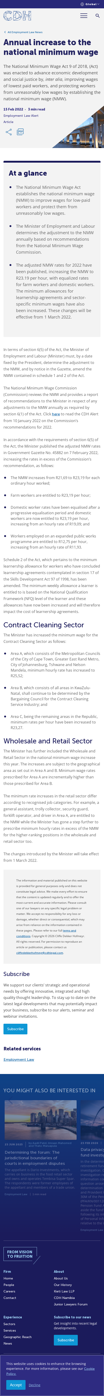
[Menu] (85, 15)
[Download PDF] (20, 133)
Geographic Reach (17, 1337)
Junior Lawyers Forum (71, 1304)
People (8, 1285)
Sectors (9, 1324)
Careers (9, 1291)
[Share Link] (9, 133)
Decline (34, 1385)
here (56, 414)
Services (9, 1331)
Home (8, 1278)
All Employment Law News (25, 34)
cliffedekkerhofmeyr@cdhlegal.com (39, 952)
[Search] (98, 16)
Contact (9, 1298)
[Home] (17, 16)
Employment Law (18, 1059)
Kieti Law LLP (64, 1291)
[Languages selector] (90, 4)
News (7, 1343)
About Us (61, 1278)
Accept (16, 1384)
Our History (63, 1285)
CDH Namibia (64, 1298)
